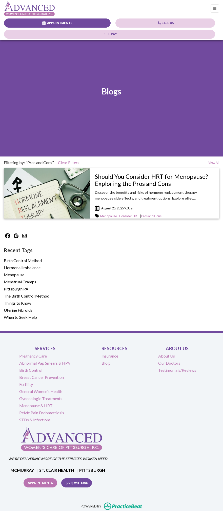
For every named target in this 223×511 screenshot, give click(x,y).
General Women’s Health (40, 391)
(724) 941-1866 (77, 483)
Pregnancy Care (33, 355)
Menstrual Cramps (20, 281)
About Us (166, 355)
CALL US (166, 23)
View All (213, 162)
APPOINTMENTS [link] (57, 23)
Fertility (26, 384)
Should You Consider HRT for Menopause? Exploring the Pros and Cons (151, 180)
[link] (154, 180)
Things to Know (17, 303)
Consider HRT (129, 216)
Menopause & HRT (36, 405)
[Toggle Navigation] (215, 8)
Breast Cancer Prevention (41, 377)
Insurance (110, 355)
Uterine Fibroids (18, 310)
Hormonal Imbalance (22, 267)
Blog (106, 363)
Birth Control (30, 370)
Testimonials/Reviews (177, 370)
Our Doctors (169, 363)
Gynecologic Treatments (40, 398)
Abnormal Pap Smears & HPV (45, 363)
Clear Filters (68, 162)
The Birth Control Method (26, 295)
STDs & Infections (35, 419)
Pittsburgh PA (16, 288)
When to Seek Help (20, 317)
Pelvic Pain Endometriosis (41, 412)
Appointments (40, 483)
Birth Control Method (23, 260)
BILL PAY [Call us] (110, 34)
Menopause (108, 216)
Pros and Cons (151, 216)
